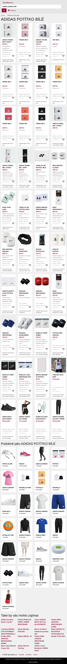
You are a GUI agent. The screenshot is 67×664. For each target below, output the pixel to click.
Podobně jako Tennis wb (24, 144)
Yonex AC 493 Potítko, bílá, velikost (24, 209)
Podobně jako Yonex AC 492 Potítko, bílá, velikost (41, 187)
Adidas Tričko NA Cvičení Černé (24, 419)
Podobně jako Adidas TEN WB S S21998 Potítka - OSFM (41, 61)
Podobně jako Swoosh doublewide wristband (25, 353)
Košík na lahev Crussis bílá (42, 418)
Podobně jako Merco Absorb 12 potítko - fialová (41, 396)
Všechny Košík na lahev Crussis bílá (40, 437)
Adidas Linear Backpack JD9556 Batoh (41, 648)
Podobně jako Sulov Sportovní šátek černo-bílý (25, 270)
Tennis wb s (23, 40)
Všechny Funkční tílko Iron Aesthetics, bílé (58, 395)
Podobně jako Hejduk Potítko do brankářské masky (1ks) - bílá (41, 270)
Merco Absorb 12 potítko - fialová (41, 377)
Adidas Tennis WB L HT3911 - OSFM (7, 167)
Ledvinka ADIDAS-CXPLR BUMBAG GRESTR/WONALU (8, 631)
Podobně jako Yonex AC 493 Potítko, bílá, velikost (24, 229)
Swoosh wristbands (23, 292)
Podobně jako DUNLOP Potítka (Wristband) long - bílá (59, 270)
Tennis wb (23, 123)
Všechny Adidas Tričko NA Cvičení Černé (25, 437)
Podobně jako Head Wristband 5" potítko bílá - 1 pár (58, 312)
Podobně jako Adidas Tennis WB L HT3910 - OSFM (58, 145)
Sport (3, 15)
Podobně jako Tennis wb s (24, 60)
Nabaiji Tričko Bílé (58, 636)
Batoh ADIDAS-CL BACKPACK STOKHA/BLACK (58, 631)
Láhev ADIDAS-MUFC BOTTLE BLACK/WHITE (40, 622)
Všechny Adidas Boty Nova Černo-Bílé (7, 437)
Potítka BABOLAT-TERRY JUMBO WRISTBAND (25, 622)
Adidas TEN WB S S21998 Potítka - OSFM (41, 42)
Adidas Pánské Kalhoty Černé (58, 418)
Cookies (28, 654)
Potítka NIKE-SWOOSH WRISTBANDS (58, 335)
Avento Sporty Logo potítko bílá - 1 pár (8, 293)
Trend (35, 654)
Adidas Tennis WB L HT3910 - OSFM (58, 126)
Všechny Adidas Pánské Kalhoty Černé (58, 437)
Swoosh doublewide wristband (24, 335)
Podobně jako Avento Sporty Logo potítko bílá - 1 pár (7, 312)
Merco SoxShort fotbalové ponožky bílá (41, 631)
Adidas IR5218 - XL (25, 636)
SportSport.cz (8, 2)
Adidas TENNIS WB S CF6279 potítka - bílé (7, 42)
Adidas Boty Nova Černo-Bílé (7, 419)
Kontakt (21, 654)
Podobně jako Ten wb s (59, 59)
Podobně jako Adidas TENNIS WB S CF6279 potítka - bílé (8, 61)
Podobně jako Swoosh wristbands (25, 311)
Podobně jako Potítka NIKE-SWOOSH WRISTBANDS (58, 354)
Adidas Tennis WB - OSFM (24, 166)
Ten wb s (56, 40)
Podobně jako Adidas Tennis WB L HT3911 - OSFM (8, 187)
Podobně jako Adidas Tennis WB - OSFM (24, 186)
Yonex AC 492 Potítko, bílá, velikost (41, 167)
